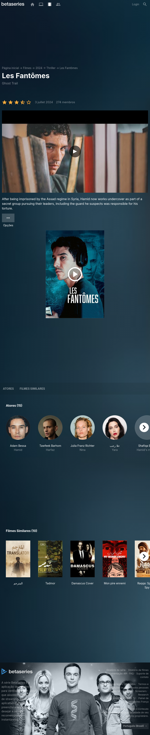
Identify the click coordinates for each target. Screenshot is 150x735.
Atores (8, 388)
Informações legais (112, 684)
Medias (129, 691)
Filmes (27, 68)
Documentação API (116, 673)
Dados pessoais (140, 687)
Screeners (140, 691)
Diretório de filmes (138, 670)
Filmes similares (32, 388)
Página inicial (10, 68)
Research (143, 694)
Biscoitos (131, 684)
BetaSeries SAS (113, 691)
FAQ (131, 673)
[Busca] (145, 4)
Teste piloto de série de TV (121, 698)
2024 (39, 68)
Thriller (50, 68)
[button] (18, 435)
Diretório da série (116, 670)
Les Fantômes (69, 68)
